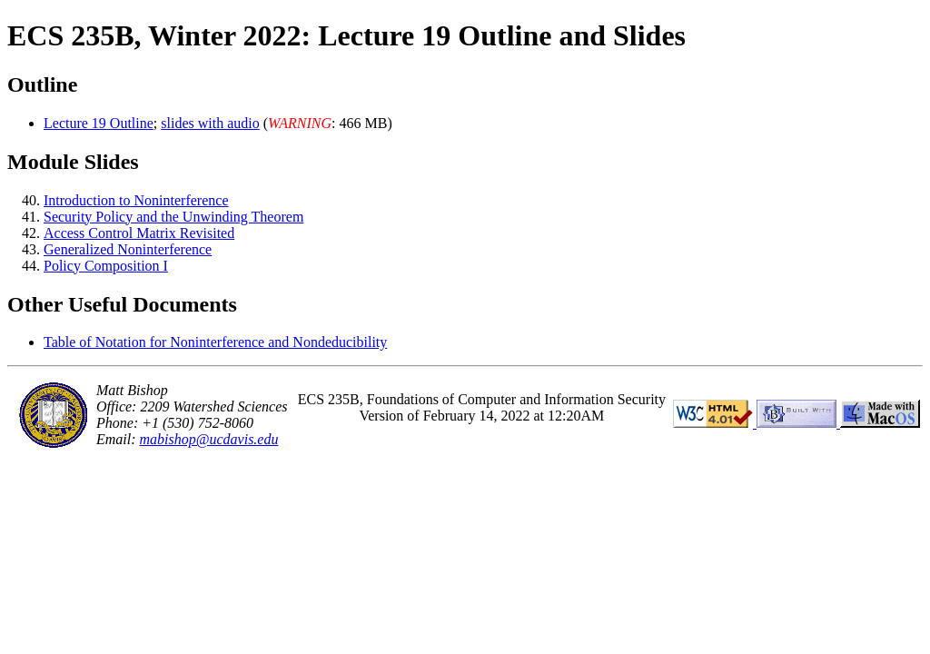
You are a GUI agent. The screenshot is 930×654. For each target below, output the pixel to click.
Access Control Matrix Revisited (139, 233)
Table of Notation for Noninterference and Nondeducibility (215, 342)
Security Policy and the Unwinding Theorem (173, 216)
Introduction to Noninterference (136, 200)
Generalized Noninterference (128, 249)
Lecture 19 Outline (98, 123)
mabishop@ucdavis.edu (209, 439)
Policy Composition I (106, 265)
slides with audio (210, 123)
